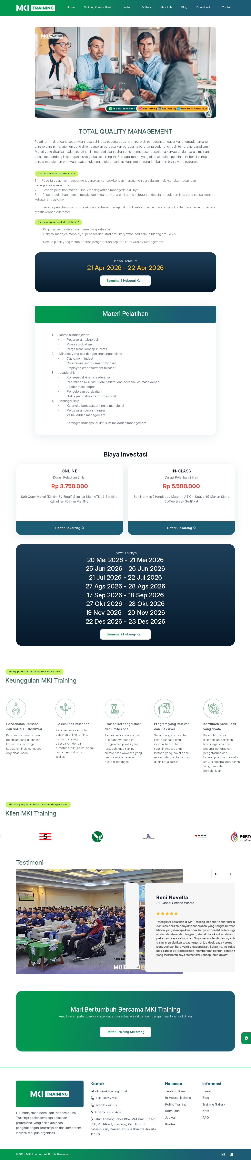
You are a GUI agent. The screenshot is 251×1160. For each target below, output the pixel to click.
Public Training (176, 1104)
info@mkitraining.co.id (111, 1091)
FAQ (205, 1117)
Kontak (170, 1124)
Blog (184, 7)
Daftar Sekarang (69, 528)
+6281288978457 (108, 1112)
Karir (205, 1111)
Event (206, 1091)
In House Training (178, 1098)
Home (71, 7)
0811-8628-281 (106, 1098)
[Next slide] (216, 874)
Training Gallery (213, 1104)
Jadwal (127, 7)
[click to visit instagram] (223, 1154)
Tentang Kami (175, 1091)
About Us (166, 7)
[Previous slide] (230, 874)
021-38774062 (106, 1105)
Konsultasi (172, 1111)
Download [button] (203, 7)
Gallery (146, 7)
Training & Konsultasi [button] (97, 7)
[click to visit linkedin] (231, 1154)
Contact (227, 7)
